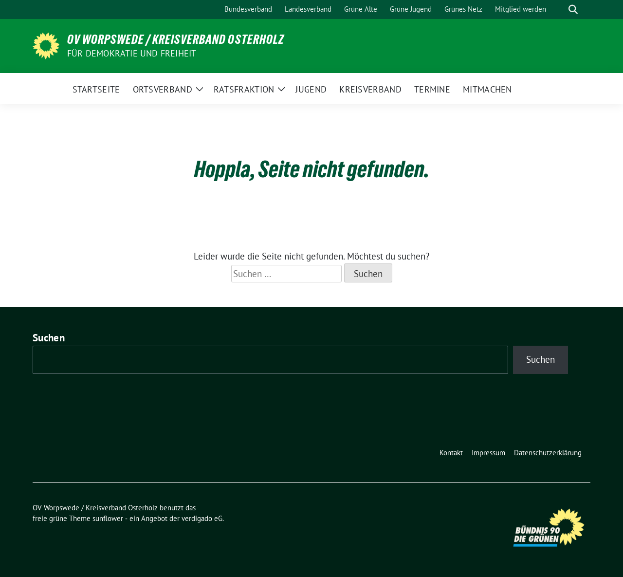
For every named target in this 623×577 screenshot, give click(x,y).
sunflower (107, 518)
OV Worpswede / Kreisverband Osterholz (175, 39)
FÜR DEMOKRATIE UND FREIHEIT (131, 53)
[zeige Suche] (573, 9)
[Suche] (559, 9)
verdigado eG (202, 518)
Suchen (49, 337)
